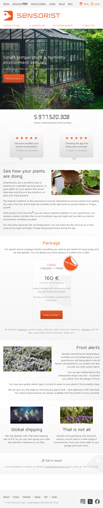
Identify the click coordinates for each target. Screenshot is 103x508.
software (85, 329)
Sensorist (20, 3)
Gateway (22, 329)
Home (6, 3)
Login (97, 3)
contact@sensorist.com (57, 466)
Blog (70, 3)
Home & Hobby (38, 3)
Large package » (51, 314)
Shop (86, 3)
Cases (52, 3)
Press (16, 496)
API (46, 496)
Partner (27, 496)
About (62, 3)
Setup (37, 496)
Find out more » (14, 78)
